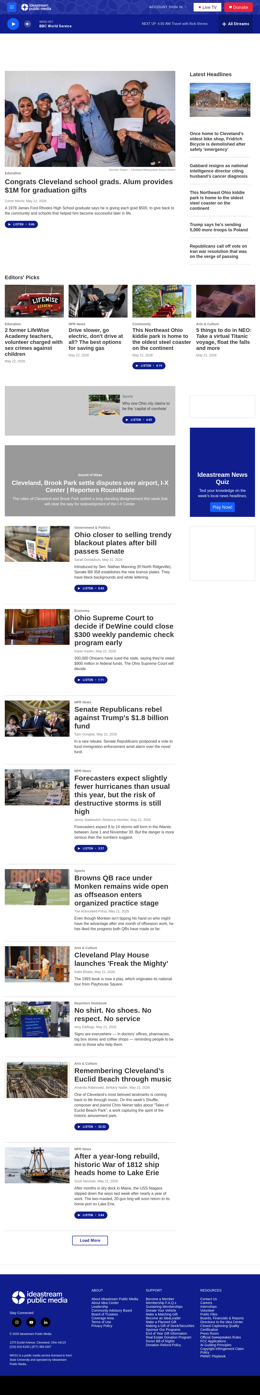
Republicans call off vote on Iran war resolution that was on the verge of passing (218, 251)
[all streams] (236, 24)
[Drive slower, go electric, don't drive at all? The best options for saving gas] (98, 301)
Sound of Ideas (90, 475)
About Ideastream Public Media (114, 1299)
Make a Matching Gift (161, 1314)
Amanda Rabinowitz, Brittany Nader (101, 1087)
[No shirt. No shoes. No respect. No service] (37, 1019)
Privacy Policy (101, 1326)
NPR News (77, 324)
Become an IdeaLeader (163, 1318)
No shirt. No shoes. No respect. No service (113, 1014)
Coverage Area (102, 1318)
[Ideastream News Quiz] (222, 446)
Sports (127, 396)
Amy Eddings (84, 1027)
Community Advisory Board (111, 1310)
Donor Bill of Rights (160, 1341)
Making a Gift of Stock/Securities (170, 1326)
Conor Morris (14, 201)
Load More (90, 1240)
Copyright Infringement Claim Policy (222, 1351)
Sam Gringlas (84, 734)
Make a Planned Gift (161, 1322)
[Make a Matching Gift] (222, 554)
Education (13, 173)
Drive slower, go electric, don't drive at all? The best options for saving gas (96, 339)
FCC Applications (213, 1341)
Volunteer (207, 1310)
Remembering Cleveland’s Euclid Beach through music (122, 1075)
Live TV (207, 7)
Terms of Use (101, 1322)
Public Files (209, 1314)
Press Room (209, 1333)
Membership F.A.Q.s (161, 1303)
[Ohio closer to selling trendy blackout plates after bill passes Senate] (37, 544)
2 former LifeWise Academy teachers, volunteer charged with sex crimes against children (34, 342)
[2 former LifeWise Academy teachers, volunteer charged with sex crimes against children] (34, 301)
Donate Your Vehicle (161, 1310)
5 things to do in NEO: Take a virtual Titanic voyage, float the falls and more (224, 339)
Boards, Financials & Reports (222, 1318)
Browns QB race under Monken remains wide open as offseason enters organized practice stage (121, 890)
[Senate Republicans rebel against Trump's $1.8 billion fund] (37, 718)
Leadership (99, 1307)
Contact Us (208, 1299)
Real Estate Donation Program (168, 1337)
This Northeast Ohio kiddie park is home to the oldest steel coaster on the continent (217, 200)
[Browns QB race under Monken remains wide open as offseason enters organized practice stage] (37, 887)
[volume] (28, 24)
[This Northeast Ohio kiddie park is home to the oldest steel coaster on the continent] (161, 301)
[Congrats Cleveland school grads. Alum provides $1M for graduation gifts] (90, 119)
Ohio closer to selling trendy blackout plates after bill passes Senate (122, 543)
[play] (13, 24)
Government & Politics (92, 528)
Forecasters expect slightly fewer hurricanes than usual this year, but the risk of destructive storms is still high (122, 794)
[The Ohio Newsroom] (48, 408)
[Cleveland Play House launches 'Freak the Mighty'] (37, 964)
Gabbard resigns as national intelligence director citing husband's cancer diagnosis (219, 171)
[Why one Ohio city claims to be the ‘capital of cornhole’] (104, 405)
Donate (240, 7)
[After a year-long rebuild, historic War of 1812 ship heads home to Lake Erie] (37, 1165)
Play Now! (222, 507)
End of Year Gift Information (166, 1333)
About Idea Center (105, 1303)
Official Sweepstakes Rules (220, 1337)
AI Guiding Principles (215, 1345)
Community (141, 324)
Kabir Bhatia (83, 972)
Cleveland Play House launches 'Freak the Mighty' (121, 959)
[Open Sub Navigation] (186, 7)
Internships (208, 1307)
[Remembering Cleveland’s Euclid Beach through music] (37, 1080)
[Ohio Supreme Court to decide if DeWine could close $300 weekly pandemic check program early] (37, 627)
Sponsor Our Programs (163, 1330)
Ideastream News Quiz (222, 478)
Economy (81, 611)
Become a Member (160, 1299)
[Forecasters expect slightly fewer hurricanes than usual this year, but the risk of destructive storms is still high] (37, 787)
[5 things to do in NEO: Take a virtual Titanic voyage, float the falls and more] (225, 301)
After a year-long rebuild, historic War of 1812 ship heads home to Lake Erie (117, 1164)
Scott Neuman (85, 1181)
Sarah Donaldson (87, 560)
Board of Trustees (104, 1314)
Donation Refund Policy (163, 1345)
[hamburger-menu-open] (11, 7)
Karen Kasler (84, 651)
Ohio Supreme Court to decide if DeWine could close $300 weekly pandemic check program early (124, 630)
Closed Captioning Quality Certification (219, 1328)
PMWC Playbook (213, 1356)
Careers (206, 1303)
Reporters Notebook (90, 1003)
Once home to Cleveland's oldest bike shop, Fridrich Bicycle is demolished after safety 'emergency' (217, 141)
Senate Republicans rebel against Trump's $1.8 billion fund (121, 717)
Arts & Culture (207, 324)
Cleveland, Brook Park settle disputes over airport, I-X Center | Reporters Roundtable (90, 486)
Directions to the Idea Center (221, 1322)
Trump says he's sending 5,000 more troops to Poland (219, 227)
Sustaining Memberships (164, 1307)
